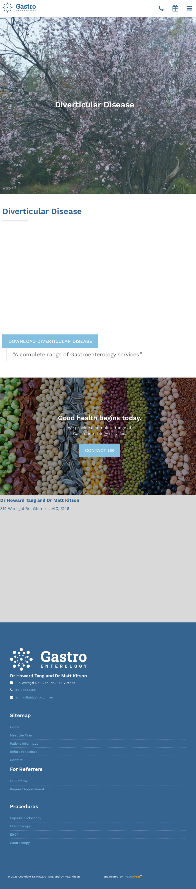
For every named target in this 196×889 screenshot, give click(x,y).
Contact (16, 760)
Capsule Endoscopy (25, 818)
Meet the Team (21, 735)
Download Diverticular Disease (50, 341)
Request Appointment (27, 789)
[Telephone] (161, 8)
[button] (189, 8)
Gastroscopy (20, 843)
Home (14, 727)
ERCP (14, 834)
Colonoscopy (20, 826)
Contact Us (99, 450)
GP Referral (19, 781)
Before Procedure (23, 752)
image (132, 876)
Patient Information (25, 743)
